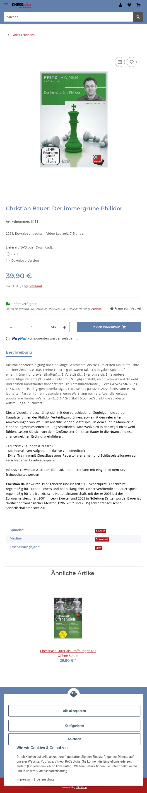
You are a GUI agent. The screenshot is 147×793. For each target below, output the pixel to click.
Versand (36, 286)
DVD (14, 254)
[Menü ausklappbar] (6, 3)
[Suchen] (138, 17)
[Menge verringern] (11, 327)
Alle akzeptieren (74, 711)
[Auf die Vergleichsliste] (120, 62)
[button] (120, 5)
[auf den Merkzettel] (132, 62)
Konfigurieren (74, 726)
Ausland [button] (96, 309)
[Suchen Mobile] (68, 17)
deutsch (100, 530)
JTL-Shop (81, 787)
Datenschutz (45, 779)
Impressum (24, 779)
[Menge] (32, 327)
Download (102, 539)
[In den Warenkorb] (9, 49)
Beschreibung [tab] (19, 352)
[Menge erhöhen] (65, 327)
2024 (98, 547)
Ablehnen (74, 739)
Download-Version (25, 260)
